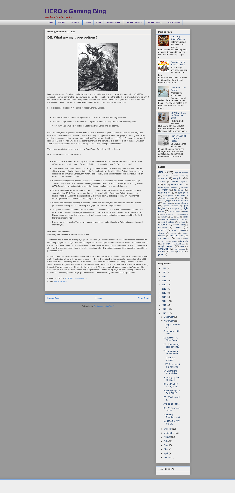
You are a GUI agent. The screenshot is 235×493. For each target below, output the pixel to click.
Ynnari (88, 22)
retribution (162, 227)
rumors (162, 230)
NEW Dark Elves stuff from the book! (178, 115)
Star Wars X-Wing (154, 22)
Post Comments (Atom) (104, 306)
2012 (164, 305)
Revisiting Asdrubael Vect (172, 415)
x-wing (180, 251)
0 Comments (81, 278)
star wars (163, 238)
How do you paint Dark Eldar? (172, 391)
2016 (164, 289)
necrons (164, 219)
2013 (164, 301)
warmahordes (180, 249)
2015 (164, 293)
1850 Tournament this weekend (172, 365)
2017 (164, 284)
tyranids (184, 241)
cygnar (164, 190)
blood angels (177, 184)
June (166, 445)
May (166, 449)
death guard (168, 196)
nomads (185, 219)
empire (160, 201)
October (168, 429)
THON (174, 241)
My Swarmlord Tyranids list (170, 372)
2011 (164, 309)
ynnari (161, 254)
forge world (167, 203)
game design (181, 203)
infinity (164, 217)
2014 (164, 297)
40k (55, 281)
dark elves (183, 193)
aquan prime (178, 176)
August (167, 437)
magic (185, 217)
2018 (164, 280)
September (169, 433)
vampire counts (166, 246)
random (162, 224)
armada (162, 178)
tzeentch (166, 244)
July (166, 441)
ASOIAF (61, 22)
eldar (180, 198)
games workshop (171, 206)
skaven (161, 233)
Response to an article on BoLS (178, 63)
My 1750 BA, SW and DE (172, 422)
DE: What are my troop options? (172, 345)
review (178, 227)
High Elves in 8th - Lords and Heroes (178, 138)
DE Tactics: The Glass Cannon (171, 339)
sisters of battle (178, 230)
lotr (178, 217)
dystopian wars (167, 198)
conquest (184, 187)
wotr (172, 252)
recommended (179, 225)
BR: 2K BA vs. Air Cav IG (172, 409)
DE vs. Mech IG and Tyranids (171, 385)
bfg (165, 185)
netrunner (174, 219)
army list (177, 178)
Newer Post (53, 298)
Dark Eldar (75, 22)
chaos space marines (167, 187)
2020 (164, 272)
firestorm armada (180, 200)
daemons (178, 190)
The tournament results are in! (171, 352)
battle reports (179, 181)
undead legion (179, 244)
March (167, 457)
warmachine (164, 249)
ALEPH (165, 176)
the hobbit (165, 241)
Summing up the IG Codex (171, 378)
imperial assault (167, 214)
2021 (164, 268)
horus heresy (175, 211)
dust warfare (182, 196)
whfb (161, 251)
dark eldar (62, 281)
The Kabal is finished (169, 358)
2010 (164, 313)
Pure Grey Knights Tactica (178, 37)
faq (167, 201)
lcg (172, 217)
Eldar (98, 22)
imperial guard (182, 214)
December (169, 317)
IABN (185, 211)
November (169, 321)
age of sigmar (181, 173)
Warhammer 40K (113, 22)
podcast (181, 222)
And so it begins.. (172, 404)
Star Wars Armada (133, 22)
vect (182, 246)
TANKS (179, 239)
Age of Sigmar (174, 22)
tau (186, 239)
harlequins (174, 208)
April (166, 453)
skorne (173, 233)
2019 (164, 276)
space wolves (176, 235)
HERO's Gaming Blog (75, 11)
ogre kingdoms (167, 222)
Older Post (143, 298)
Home (50, 22)
